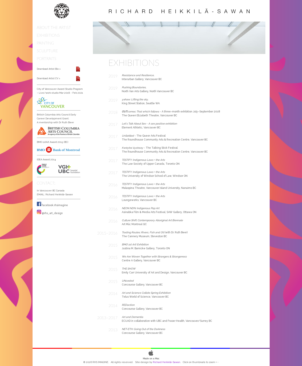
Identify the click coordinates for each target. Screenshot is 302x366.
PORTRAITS (46, 58)
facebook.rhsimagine (55, 205)
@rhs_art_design (52, 213)
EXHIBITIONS (48, 35)
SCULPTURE (47, 50)
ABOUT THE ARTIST (54, 27)
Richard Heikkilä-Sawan (59, 194)
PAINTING (45, 43)
